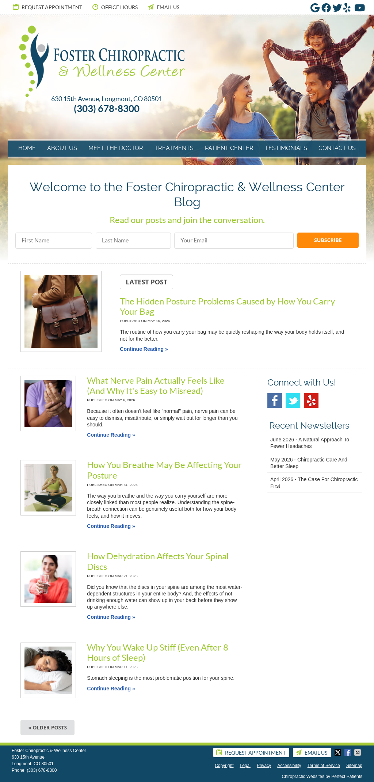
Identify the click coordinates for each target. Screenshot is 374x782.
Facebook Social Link (274, 400)
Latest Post (146, 281)
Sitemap (354, 765)
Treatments (174, 148)
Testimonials (286, 148)
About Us (62, 148)
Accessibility (289, 765)
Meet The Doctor (115, 148)
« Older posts (47, 727)
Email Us (163, 7)
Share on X (339, 752)
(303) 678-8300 (42, 770)
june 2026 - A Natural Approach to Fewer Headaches (309, 443)
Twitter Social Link (293, 400)
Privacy (264, 765)
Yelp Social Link (311, 400)
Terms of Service (324, 765)
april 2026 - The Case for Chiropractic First (314, 482)
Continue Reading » (144, 349)
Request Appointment (47, 7)
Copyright (224, 765)
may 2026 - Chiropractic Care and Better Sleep (308, 463)
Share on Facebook (348, 752)
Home (27, 148)
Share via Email (358, 752)
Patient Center (229, 148)
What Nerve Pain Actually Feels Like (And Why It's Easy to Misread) (156, 386)
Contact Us (337, 148)
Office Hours (114, 7)
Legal (245, 765)
